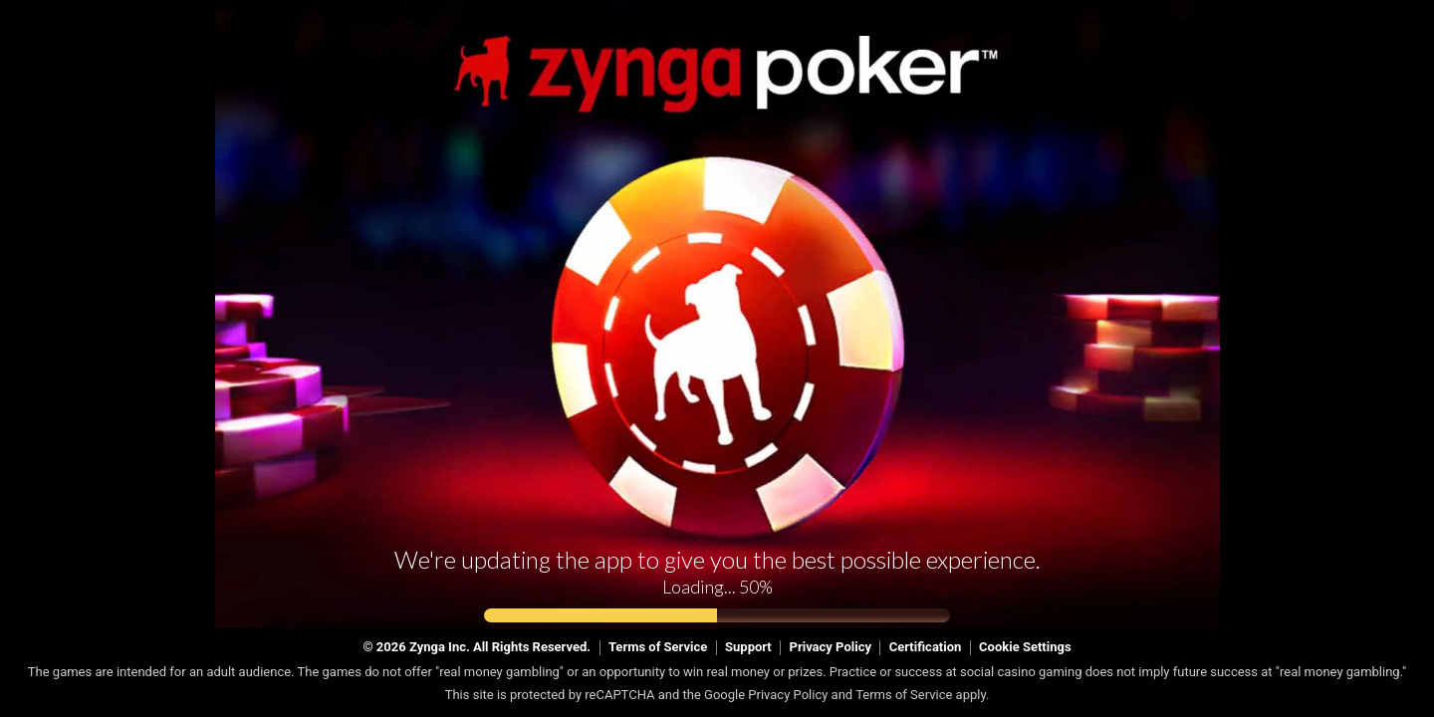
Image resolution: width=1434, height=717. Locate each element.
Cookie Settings (1025, 646)
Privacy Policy (830, 646)
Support (748, 646)
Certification (925, 646)
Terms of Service (657, 646)
